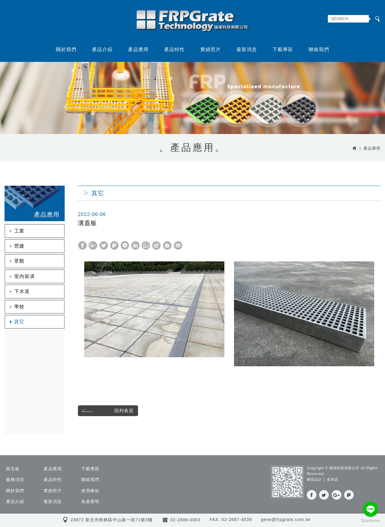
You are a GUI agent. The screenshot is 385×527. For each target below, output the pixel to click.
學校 (16, 306)
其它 (16, 321)
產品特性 (174, 49)
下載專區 (283, 49)
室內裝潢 (21, 276)
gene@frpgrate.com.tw (285, 519)
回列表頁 (107, 410)
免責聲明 (90, 501)
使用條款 (90, 490)
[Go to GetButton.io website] (370, 521)
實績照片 (210, 49)
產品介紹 (102, 49)
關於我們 (66, 49)
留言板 (13, 468)
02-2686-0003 (185, 519)
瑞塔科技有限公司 (192, 22)
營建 (16, 245)
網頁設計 (314, 480)
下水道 (19, 291)
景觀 (16, 261)
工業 (16, 230)
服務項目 (15, 479)
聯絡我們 (319, 49)
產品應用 (138, 49)
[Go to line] (370, 509)
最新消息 (246, 49)
